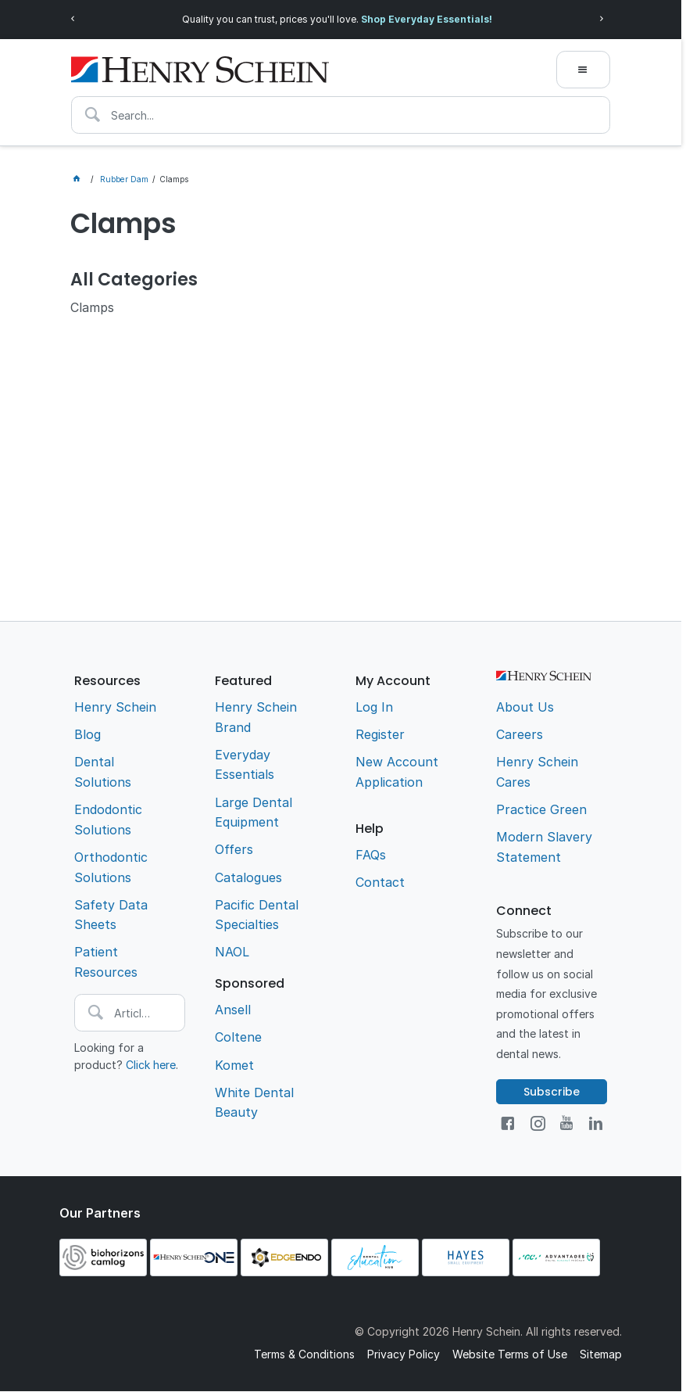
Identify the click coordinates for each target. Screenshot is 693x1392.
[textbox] (340, 115)
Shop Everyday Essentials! (426, 19)
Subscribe (551, 1092)
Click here (151, 1064)
